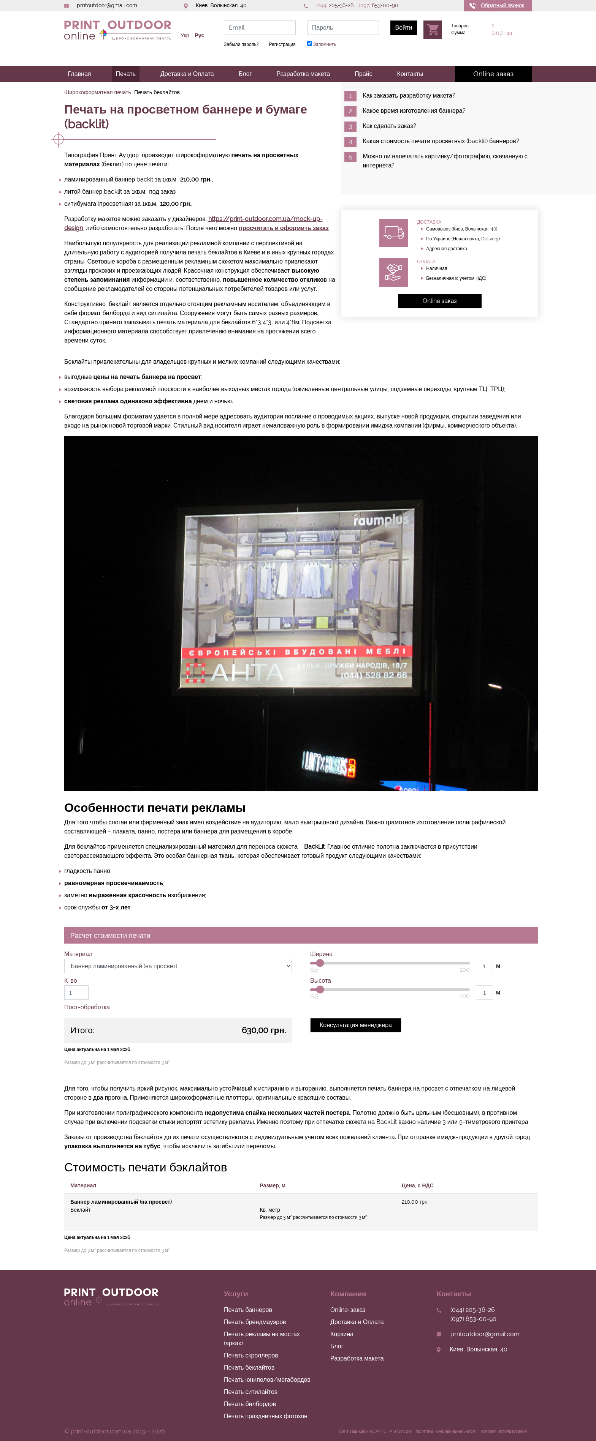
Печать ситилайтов (250, 1391)
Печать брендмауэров (255, 1322)
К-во (70, 980)
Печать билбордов (250, 1404)
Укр (185, 35)
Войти (403, 27)
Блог (245, 73)
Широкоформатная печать (97, 92)
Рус (199, 35)
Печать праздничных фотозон (266, 1416)
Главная (79, 73)
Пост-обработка (87, 1007)
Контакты (410, 73)
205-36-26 (334, 5)
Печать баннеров (248, 1309)
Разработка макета (303, 73)
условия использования (504, 1431)
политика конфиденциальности (446, 1431)
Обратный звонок (502, 5)
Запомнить (321, 44)
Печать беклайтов (249, 1367)
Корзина (341, 1334)
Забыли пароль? (241, 44)
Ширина (321, 954)
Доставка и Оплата (187, 73)
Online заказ (493, 74)
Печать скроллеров (251, 1355)
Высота (320, 980)
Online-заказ (348, 1309)
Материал (78, 954)
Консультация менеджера (356, 1025)
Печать (126, 73)
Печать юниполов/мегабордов (267, 1379)
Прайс (363, 73)
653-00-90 (378, 5)
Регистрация (282, 44)
